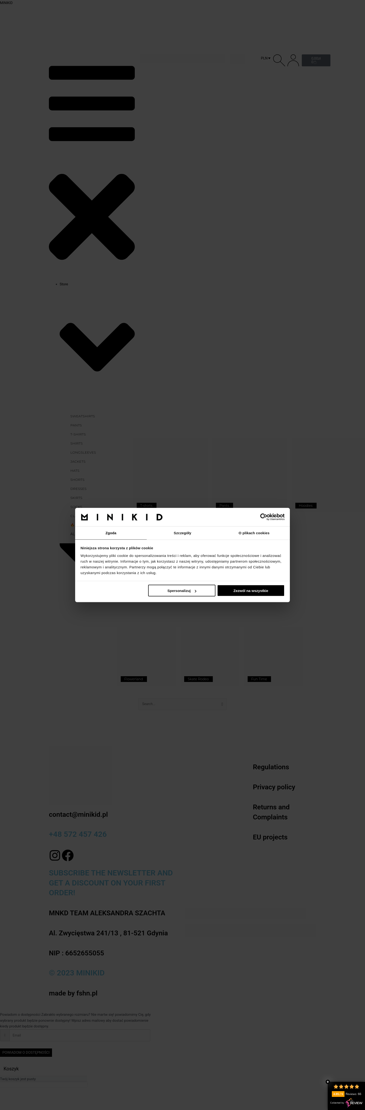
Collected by (346, 1103)
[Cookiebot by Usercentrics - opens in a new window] (264, 516)
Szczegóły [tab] (182, 532)
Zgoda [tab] (110, 532)
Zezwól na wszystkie (250, 591)
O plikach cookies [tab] (254, 532)
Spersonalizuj (182, 591)
